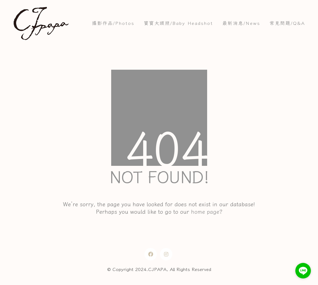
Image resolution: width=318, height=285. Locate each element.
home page (205, 211)
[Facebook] (150, 254)
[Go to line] (303, 270)
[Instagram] (166, 254)
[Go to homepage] (41, 23)
